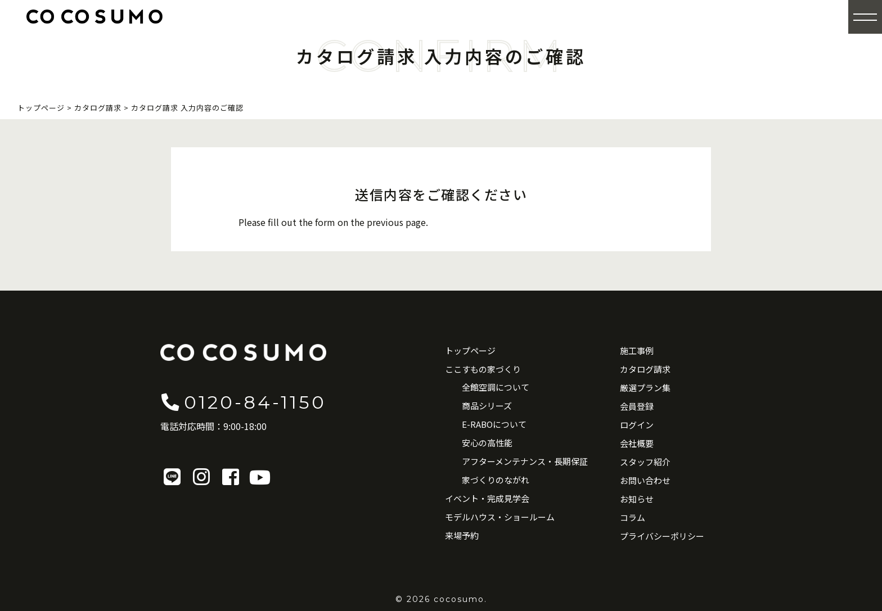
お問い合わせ (645, 480)
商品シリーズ (487, 405)
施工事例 (637, 350)
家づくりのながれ (495, 480)
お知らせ (637, 499)
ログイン (637, 425)
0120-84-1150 (243, 402)
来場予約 (462, 535)
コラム (632, 517)
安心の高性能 (487, 443)
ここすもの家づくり (483, 369)
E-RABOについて (494, 424)
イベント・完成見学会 (487, 498)
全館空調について (495, 387)
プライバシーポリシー (662, 536)
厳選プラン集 (645, 387)
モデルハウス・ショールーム (500, 517)
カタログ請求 (645, 369)
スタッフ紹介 (645, 462)
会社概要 (637, 443)
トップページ (470, 350)
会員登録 (637, 406)
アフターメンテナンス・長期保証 (525, 461)
